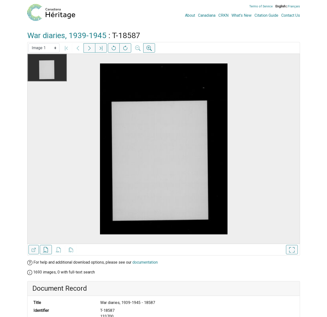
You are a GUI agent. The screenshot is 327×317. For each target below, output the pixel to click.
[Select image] (43, 48)
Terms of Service (261, 6)
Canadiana (206, 15)
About (190, 15)
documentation (145, 262)
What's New (241, 15)
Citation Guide (266, 15)
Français (294, 6)
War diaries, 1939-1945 (66, 35)
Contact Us (290, 15)
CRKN (223, 15)
